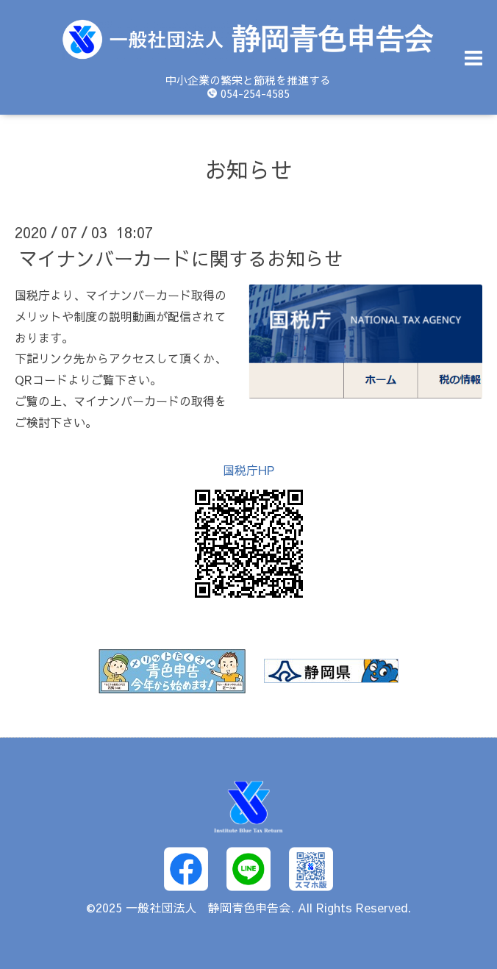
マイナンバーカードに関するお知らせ (180, 258)
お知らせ (248, 169)
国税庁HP (248, 470)
